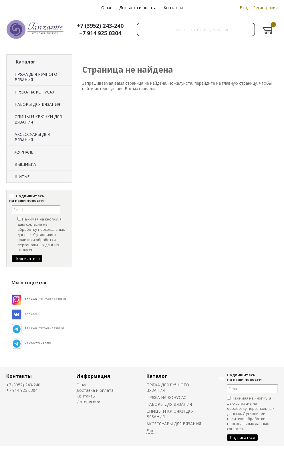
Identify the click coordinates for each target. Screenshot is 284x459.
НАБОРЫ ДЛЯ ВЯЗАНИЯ (37, 104)
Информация (93, 376)
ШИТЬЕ (22, 176)
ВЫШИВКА (25, 164)
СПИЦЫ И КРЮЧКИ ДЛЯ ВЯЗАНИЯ (38, 119)
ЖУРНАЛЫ (24, 152)
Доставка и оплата (137, 7)
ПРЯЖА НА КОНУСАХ (34, 92)
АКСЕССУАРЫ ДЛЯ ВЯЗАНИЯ (32, 137)
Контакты (173, 7)
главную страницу (239, 83)
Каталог (156, 376)
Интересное (88, 401)
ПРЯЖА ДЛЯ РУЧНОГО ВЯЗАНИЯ (36, 76)
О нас (106, 7)
